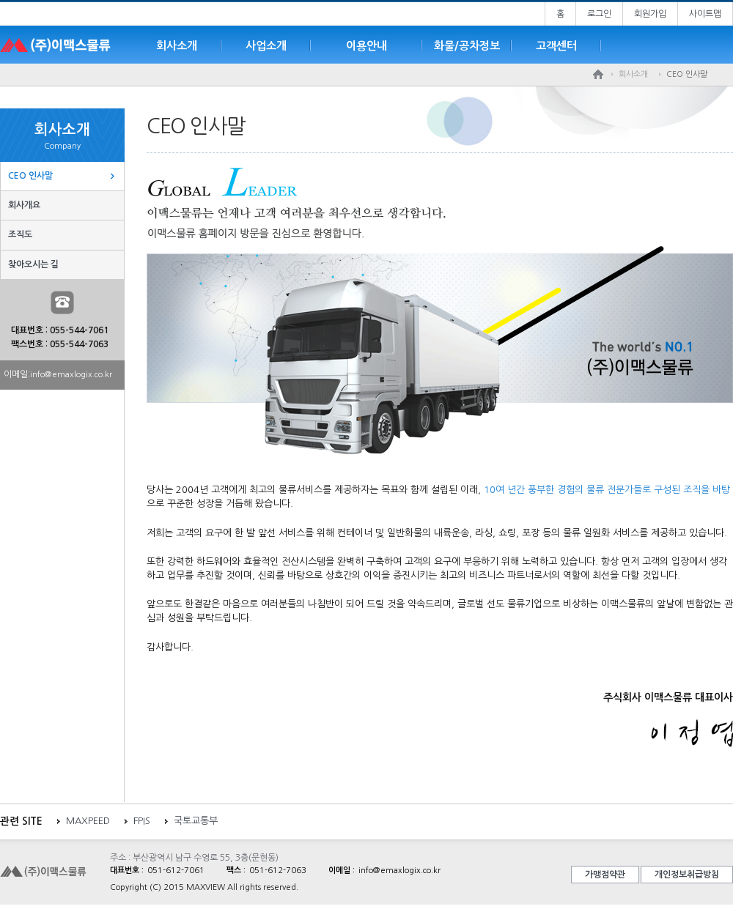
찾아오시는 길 (33, 264)
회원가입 (650, 14)
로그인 (599, 14)
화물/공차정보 (467, 45)
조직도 (20, 234)
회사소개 (176, 45)
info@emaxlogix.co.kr (71, 375)
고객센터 (556, 45)
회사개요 (24, 205)
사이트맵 (705, 14)
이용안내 (366, 45)
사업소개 (266, 45)
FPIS (141, 820)
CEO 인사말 (30, 175)
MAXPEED (88, 820)
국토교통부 (196, 820)
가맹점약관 (605, 874)
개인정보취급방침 (687, 874)
